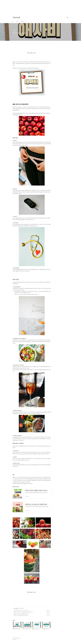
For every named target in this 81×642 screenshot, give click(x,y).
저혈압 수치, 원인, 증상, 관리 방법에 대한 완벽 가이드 (22, 612)
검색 (65, 17)
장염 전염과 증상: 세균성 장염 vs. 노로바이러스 (21, 610)
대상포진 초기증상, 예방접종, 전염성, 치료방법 (21, 615)
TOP (67, 638)
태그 (17, 21)
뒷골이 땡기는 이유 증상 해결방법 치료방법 (20, 614)
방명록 (22, 21)
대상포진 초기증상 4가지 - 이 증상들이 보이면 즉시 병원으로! (23, 611)
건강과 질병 (16, 17)
